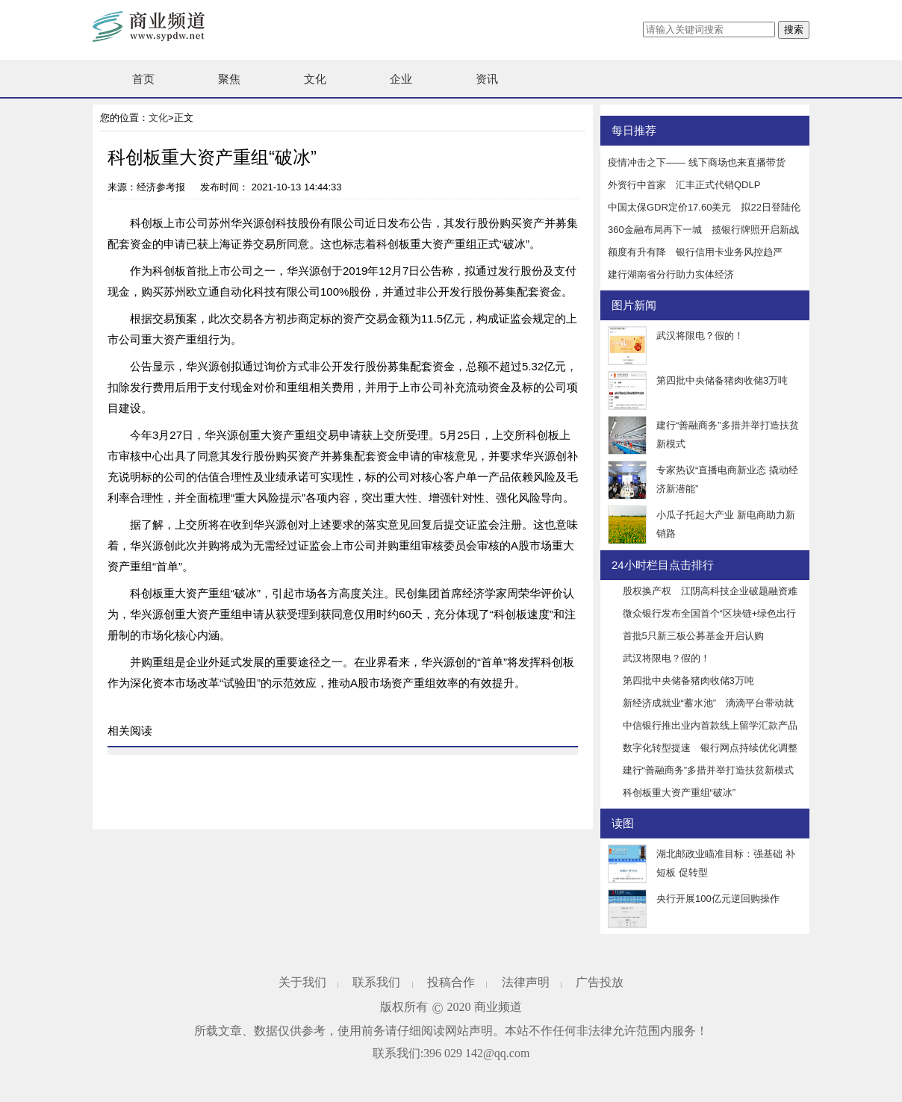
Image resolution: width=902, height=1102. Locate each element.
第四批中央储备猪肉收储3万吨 (722, 380)
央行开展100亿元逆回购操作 (718, 898)
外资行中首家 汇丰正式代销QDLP (684, 184)
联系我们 (376, 982)
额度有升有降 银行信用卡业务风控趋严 (695, 252)
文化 (315, 78)
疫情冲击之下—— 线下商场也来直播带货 (697, 162)
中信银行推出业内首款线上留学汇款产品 (710, 725)
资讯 (487, 78)
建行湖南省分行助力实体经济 (671, 274)
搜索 (793, 29)
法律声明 (526, 982)
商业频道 (498, 1006)
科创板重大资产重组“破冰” (679, 792)
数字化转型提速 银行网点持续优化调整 (710, 747)
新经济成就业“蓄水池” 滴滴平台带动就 (708, 703)
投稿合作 (451, 982)
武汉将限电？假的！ (700, 335)
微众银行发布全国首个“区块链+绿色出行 (710, 613)
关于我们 (302, 982)
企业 (401, 78)
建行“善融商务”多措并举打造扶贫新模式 (708, 770)
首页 (143, 78)
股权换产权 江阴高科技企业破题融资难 (710, 591)
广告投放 (599, 982)
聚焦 (229, 78)
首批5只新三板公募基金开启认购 (693, 635)
